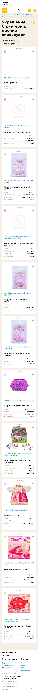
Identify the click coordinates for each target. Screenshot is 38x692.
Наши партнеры (25, 670)
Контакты (23, 663)
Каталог (11, 14)
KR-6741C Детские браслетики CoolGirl (17, 78)
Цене (16, 41)
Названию (24, 41)
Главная (4, 14)
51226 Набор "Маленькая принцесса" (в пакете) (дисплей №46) (17, 454)
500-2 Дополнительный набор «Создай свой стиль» (19, 563)
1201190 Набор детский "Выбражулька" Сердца (17, 126)
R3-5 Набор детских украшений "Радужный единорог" (18, 181)
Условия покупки (6, 667)
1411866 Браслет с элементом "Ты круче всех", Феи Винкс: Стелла (18, 237)
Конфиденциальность (8, 665)
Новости (23, 665)
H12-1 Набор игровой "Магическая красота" (19, 401)
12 (18, 44)
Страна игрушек (5, 3)
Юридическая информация (9, 663)
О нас (22, 667)
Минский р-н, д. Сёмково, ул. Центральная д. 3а (11, 682)
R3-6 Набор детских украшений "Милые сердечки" (17, 294)
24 (21, 44)
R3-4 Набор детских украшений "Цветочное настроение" (19, 347)
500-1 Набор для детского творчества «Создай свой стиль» (16, 620)
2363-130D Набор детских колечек (15, 510)
